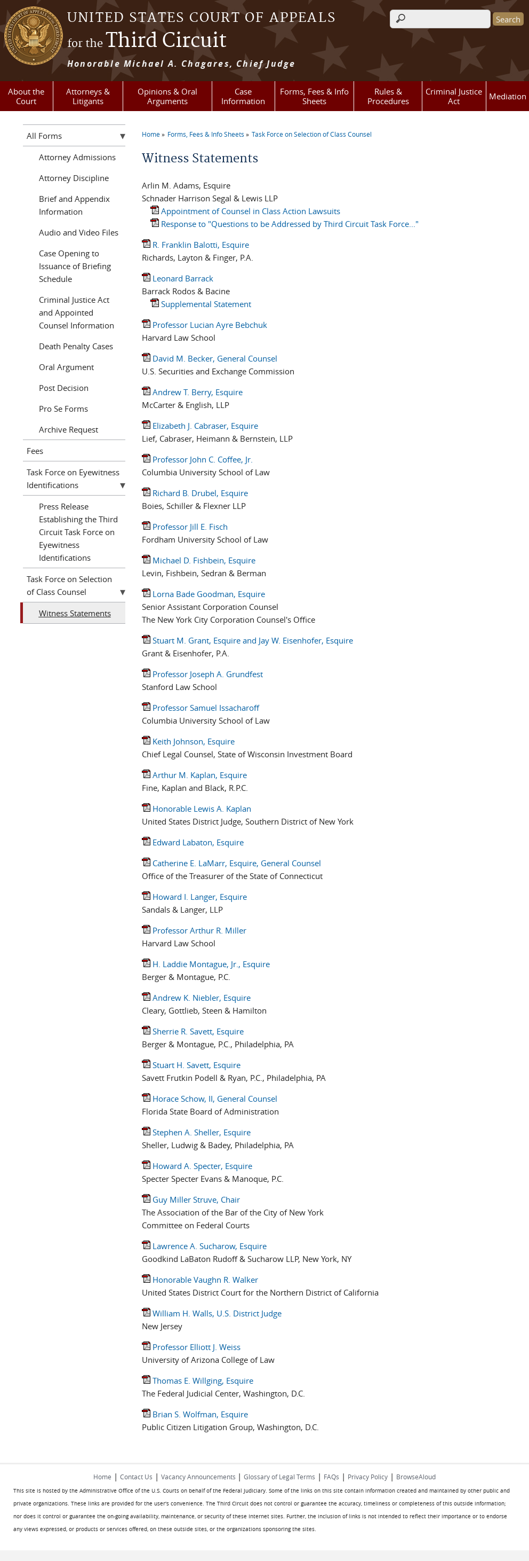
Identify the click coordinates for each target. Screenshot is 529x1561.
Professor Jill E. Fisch (185, 526)
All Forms (44, 135)
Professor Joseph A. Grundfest (202, 674)
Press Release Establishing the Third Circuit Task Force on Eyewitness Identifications (78, 532)
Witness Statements (75, 613)
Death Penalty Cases (76, 346)
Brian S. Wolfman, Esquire (195, 1414)
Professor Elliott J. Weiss (191, 1347)
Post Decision (64, 387)
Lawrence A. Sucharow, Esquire (204, 1246)
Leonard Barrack (177, 278)
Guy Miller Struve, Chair (191, 1199)
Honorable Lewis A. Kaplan (196, 808)
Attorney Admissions (77, 157)
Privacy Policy (368, 1476)
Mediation (507, 96)
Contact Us (136, 1476)
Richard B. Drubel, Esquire (195, 493)
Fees (35, 450)
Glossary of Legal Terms (279, 1476)
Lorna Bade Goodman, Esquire (203, 594)
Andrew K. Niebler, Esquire (196, 997)
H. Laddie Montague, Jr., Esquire (206, 964)
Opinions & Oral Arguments (167, 96)
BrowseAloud (416, 1476)
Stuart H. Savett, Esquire (191, 1065)
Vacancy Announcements (199, 1476)
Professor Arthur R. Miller (194, 930)
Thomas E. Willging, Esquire (197, 1380)
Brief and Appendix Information (74, 205)
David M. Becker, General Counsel (209, 358)
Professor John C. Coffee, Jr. (197, 459)
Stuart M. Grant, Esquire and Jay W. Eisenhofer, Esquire (247, 640)
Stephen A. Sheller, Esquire (196, 1132)
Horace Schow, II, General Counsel (209, 1098)
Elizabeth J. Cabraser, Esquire (200, 425)
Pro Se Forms (63, 408)
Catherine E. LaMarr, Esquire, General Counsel (231, 863)
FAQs (331, 1476)
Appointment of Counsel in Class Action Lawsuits (245, 211)
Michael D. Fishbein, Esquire (198, 560)
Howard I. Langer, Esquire (194, 896)
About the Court (26, 96)
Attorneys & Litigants (88, 96)
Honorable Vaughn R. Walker (200, 1279)
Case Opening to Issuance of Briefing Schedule (75, 266)
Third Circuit (147, 41)
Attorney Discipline (74, 177)
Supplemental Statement (200, 304)
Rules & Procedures (388, 96)
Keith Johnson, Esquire (188, 741)
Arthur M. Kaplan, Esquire (194, 775)
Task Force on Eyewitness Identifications (73, 478)
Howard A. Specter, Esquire (197, 1165)
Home (151, 134)
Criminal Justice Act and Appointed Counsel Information (76, 312)
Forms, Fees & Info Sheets (314, 96)
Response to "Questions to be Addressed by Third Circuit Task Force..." (284, 223)
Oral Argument (66, 367)
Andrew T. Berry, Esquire (192, 392)
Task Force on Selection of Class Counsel (312, 134)
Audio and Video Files (78, 232)
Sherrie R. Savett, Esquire (193, 1031)
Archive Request (68, 429)
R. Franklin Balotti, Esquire (195, 244)
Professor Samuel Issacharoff (200, 707)
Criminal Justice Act (454, 96)
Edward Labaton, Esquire (193, 842)
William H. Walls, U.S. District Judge (212, 1313)
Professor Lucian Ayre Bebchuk (204, 324)
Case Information (243, 96)
